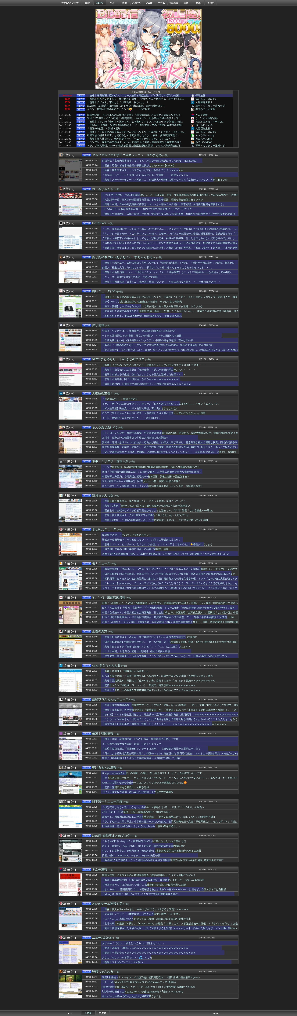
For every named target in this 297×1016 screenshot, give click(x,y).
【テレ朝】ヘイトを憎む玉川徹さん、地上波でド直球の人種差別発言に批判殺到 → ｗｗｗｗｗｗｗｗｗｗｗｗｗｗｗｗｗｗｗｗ (170, 716)
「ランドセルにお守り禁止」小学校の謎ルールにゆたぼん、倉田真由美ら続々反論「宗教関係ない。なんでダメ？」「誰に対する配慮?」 (170, 823)
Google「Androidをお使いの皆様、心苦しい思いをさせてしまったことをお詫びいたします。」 (154, 773)
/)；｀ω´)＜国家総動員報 (108, 597)
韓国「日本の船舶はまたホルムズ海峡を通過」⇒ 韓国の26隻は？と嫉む (142, 758)
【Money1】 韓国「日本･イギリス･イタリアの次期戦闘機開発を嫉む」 (141, 894)
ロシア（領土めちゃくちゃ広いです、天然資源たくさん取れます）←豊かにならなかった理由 (154, 413)
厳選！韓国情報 (102, 733)
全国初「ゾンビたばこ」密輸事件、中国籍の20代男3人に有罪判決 (138, 330)
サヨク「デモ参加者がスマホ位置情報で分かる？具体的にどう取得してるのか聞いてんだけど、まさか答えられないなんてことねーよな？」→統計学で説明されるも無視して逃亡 (170, 590)
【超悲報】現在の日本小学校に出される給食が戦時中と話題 (135, 549)
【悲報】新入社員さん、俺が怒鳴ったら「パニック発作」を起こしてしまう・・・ (132, 139)
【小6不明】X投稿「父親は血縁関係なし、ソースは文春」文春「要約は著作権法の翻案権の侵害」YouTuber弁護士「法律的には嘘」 (170, 196)
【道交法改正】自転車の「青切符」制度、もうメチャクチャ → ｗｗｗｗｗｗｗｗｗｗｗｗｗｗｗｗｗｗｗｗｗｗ (164, 724)
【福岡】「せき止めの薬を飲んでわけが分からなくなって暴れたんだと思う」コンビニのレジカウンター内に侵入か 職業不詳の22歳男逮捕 (170, 298)
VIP (112, 3)
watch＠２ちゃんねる (106, 665)
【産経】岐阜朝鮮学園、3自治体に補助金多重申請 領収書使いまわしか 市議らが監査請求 (153, 879)
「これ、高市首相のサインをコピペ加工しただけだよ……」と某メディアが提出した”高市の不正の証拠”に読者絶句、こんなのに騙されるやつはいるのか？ (170, 230)
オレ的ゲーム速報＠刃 (107, 903)
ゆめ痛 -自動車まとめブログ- (111, 835)
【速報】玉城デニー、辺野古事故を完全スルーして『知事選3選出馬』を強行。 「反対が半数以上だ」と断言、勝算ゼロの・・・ (168, 264)
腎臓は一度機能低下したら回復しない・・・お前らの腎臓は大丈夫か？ (141, 539)
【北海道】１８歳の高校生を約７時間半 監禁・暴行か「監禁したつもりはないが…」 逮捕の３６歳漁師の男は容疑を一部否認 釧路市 (170, 313)
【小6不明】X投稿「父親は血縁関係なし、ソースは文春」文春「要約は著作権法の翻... (135, 125)
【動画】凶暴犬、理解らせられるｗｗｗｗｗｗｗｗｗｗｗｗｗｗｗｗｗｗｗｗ (145, 948)
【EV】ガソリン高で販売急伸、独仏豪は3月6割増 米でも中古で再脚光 (142, 301)
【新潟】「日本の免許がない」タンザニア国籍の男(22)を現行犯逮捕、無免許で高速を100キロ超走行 (157, 345)
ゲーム (161, 3)
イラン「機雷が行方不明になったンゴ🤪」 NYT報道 (118, 109)
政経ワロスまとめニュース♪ (111, 699)
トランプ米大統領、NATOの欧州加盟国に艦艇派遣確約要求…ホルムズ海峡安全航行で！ (151, 467)
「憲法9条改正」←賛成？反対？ (105, 129)
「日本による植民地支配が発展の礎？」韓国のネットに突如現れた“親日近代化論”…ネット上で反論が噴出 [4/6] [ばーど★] (170, 753)
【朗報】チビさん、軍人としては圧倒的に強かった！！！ (119, 102)
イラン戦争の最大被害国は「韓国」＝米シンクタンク (131, 744)
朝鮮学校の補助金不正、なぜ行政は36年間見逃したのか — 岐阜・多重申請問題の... (133, 135)
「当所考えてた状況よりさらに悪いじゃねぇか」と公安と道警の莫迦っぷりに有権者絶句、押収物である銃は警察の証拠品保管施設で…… (170, 245)
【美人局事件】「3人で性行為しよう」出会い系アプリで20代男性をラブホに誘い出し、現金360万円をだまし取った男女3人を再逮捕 (170, 351)
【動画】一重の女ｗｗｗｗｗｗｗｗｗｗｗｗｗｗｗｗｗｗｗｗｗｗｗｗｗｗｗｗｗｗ (149, 952)
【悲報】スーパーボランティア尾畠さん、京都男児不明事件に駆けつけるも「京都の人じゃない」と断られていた (165, 179)
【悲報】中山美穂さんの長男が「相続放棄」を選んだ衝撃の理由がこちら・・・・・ (149, 369)
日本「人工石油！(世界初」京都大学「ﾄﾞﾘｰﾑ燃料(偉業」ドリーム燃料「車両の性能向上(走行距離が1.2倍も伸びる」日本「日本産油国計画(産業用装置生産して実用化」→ (168, 609)
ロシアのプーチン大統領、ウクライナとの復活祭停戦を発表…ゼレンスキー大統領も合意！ (152, 486)
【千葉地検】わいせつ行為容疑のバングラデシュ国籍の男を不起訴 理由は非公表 (147, 340)
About (216, 1013)
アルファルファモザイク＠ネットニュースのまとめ (127, 155)
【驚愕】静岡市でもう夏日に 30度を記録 (125, 787)
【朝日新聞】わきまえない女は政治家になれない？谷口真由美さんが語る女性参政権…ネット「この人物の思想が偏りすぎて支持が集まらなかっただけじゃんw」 (170, 580)
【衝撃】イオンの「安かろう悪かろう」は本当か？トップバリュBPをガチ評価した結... (135, 122)
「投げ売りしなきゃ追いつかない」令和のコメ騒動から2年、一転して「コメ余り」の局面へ (153, 807)
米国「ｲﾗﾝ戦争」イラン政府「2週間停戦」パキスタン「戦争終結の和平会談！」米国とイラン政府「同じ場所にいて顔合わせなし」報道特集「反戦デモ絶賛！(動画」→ (170, 605)
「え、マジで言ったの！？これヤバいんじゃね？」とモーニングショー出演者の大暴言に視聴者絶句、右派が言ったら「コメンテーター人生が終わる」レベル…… (170, 235)
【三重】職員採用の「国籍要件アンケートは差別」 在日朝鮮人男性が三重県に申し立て (151, 748)
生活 (186, 3)
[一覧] (165, 155)
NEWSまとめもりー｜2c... (209, 121)
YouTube (173, 3)
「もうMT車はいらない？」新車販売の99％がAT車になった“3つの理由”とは (144, 841)
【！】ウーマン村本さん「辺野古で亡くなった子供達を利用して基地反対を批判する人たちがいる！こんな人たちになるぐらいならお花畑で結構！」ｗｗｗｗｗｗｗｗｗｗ (170, 721)
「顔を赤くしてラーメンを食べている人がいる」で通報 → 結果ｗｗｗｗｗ (146, 175)
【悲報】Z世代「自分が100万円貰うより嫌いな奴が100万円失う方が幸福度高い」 (147, 505)
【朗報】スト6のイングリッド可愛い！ (123, 962)
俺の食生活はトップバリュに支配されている (126, 535)
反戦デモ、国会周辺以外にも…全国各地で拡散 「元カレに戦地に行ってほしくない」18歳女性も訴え (159, 816)
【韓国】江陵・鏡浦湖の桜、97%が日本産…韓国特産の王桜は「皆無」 (141, 739)
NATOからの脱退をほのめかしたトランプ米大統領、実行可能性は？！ (126, 106)
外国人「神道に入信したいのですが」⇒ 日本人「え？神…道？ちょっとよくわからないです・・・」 (158, 267)
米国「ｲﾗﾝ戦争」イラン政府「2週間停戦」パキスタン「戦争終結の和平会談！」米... (134, 118)
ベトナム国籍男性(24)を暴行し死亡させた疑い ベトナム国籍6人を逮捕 (141, 335)
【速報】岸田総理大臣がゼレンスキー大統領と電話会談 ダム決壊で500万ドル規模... (134, 96)
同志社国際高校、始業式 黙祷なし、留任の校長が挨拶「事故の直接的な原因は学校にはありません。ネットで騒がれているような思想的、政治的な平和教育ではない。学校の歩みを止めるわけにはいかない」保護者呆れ (170, 449)
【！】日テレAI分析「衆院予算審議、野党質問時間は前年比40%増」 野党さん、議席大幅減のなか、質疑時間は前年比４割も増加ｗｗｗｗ (170, 434)
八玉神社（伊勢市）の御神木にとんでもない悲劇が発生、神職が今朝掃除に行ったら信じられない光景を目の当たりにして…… (168, 240)
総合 (87, 3)
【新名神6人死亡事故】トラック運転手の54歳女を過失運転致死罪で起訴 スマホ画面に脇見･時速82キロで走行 (163, 860)
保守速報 (200, 95)
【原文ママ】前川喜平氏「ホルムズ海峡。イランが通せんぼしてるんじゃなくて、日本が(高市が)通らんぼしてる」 (165, 656)
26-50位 (102, 1013)
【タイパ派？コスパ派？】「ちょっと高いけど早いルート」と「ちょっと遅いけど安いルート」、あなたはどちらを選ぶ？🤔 (170, 779)
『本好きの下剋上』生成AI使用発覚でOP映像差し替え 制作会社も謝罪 (142, 315)
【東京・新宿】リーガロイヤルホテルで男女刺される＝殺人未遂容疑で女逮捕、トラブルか (152, 306)
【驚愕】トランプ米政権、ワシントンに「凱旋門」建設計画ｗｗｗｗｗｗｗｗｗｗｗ (149, 685)
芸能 (124, 3)
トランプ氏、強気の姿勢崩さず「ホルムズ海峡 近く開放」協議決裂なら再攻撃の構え (134, 142)
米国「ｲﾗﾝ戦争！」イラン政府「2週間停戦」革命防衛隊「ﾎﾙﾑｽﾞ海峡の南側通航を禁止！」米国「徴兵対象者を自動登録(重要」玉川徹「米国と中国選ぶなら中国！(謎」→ (170, 624)
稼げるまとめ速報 (205, 109)
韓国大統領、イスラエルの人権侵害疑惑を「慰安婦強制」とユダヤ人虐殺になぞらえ (134, 115)
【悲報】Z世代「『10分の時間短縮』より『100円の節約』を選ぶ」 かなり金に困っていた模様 (155, 520)
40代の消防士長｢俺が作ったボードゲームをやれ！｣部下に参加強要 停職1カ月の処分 (148, 986)
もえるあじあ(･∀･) (104, 427)
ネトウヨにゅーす (205, 135)
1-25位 (88, 1013)
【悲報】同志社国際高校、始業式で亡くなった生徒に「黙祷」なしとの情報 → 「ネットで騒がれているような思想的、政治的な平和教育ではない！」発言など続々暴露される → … (170, 707)
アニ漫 (149, 3)
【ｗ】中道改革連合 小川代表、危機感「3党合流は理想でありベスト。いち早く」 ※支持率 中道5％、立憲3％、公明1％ (169, 451)
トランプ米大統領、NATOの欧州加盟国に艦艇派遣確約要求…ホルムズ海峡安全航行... (134, 146)
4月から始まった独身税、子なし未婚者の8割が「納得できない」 (138, 812)
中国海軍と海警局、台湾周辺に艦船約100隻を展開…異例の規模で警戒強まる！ (146, 476)
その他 (210, 3)
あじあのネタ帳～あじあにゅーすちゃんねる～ (124, 257)
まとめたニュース (104, 529)
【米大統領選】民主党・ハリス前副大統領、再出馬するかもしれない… (141, 408)
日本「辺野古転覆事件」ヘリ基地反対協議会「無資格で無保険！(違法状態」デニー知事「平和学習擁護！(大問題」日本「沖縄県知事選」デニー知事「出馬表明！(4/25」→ (168, 619)
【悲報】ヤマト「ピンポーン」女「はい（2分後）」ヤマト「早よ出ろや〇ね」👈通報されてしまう (157, 544)
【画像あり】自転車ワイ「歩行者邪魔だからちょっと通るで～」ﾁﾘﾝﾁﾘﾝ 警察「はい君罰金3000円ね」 (158, 510)
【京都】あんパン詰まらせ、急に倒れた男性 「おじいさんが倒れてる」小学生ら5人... (135, 99)
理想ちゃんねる (102, 971)
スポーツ (136, 3)
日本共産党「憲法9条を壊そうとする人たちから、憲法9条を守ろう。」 (141, 826)
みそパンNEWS (204, 142)
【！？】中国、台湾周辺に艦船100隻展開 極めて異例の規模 (136, 651)
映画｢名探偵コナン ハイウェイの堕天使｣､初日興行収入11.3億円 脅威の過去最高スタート (151, 977)
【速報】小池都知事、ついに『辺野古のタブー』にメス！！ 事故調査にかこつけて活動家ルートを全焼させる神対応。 (167, 272)
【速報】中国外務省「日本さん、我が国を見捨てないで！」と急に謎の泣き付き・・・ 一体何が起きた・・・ (162, 281)
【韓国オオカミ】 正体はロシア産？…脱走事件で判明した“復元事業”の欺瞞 (144, 884)
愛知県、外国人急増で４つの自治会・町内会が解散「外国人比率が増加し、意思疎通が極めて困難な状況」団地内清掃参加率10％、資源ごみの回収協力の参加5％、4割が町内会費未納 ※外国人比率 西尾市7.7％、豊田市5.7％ (170, 444)
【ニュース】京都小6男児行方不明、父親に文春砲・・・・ (134, 277)
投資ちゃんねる (204, 138)
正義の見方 (99, 631)
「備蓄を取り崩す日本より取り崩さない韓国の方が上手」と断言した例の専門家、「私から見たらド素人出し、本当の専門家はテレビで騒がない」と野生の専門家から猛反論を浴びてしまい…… (170, 249)
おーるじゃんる (204, 125)
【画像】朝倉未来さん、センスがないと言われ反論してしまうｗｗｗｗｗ (142, 170)
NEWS (99, 3)
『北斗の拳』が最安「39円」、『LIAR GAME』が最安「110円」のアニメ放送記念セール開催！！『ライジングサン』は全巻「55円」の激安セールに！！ (170, 925)
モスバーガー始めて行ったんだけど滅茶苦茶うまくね (131, 996)
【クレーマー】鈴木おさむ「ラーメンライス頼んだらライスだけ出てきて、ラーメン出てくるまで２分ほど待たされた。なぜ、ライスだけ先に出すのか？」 (170, 585)
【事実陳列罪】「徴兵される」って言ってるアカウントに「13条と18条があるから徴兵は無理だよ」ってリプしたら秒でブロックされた (170, 571)
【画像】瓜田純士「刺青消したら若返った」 (126, 671)
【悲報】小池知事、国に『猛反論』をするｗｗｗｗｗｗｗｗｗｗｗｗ (140, 379)
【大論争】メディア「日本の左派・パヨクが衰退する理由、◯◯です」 (141, 914)
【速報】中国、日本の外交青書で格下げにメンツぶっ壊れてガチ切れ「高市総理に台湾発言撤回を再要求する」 (163, 204)
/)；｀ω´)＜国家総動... (207, 118)
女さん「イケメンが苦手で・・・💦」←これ (127, 957)
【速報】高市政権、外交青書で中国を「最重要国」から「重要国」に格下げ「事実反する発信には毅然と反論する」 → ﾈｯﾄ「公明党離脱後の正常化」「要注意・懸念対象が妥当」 (170, 711)
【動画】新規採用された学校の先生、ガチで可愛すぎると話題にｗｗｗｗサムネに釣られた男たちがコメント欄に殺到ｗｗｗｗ (170, 930)
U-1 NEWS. (99, 223)
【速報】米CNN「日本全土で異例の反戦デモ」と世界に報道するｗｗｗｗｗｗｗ (146, 384)
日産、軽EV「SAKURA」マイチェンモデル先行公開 (131, 855)
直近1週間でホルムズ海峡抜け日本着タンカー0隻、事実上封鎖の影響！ (141, 481)
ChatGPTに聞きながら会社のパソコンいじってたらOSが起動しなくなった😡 (144, 782)
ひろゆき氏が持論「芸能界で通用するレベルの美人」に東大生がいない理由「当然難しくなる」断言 (157, 675)
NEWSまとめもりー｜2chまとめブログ (118, 359)
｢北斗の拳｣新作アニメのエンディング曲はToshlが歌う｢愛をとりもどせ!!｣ (143, 991)
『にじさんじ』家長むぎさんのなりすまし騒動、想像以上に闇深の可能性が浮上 (146, 918)
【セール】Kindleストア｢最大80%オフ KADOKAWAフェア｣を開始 (139, 982)
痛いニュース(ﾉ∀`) (205, 98)
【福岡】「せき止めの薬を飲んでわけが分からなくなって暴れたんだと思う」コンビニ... (136, 132)
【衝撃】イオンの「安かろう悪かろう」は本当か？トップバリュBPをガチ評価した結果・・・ (154, 365)
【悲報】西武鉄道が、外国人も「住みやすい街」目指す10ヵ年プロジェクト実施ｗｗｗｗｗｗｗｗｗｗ (158, 680)
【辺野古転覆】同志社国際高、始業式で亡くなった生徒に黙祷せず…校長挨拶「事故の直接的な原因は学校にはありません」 (168, 575)
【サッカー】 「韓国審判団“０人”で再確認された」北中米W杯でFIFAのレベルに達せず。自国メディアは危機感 (164, 889)
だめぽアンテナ (70, 3)
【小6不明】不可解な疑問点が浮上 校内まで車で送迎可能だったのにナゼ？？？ (147, 209)
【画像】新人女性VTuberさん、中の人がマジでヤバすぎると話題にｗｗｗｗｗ (145, 909)
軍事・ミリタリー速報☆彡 (210, 105)
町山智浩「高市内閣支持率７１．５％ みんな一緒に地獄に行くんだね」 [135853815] (149, 160)
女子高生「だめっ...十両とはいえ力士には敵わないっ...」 (133, 943)
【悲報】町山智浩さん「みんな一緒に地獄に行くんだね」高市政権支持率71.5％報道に (150, 637)
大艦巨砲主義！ (204, 102)
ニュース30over (102, 937)
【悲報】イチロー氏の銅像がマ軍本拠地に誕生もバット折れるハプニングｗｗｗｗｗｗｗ (151, 690)
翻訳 (198, 3)
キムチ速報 (201, 114)
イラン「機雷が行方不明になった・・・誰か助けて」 (131, 417)
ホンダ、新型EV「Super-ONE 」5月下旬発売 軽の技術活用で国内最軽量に (144, 846)
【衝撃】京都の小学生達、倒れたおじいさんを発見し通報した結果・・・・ (144, 374)
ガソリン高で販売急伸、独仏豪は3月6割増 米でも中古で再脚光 (138, 792)
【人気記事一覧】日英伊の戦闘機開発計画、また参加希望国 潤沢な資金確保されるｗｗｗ (152, 199)
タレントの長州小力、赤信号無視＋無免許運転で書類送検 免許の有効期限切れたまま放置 (151, 850)
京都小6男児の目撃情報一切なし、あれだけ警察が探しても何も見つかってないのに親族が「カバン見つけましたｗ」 (166, 553)
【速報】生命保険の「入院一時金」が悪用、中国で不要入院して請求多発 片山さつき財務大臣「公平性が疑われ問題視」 (170, 213)
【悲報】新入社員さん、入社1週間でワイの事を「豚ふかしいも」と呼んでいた (146, 515)
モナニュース (101, 563)
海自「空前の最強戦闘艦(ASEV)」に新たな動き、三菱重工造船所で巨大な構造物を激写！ (152, 471)
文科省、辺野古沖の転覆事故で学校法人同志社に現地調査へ (135, 437)
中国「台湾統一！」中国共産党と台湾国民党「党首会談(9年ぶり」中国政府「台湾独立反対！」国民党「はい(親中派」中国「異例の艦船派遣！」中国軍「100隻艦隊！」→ (170, 614)
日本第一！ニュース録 (107, 801)
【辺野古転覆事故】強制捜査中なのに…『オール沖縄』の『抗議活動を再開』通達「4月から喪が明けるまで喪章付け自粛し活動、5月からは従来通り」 (170, 643)
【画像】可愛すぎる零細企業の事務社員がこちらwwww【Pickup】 (139, 165)
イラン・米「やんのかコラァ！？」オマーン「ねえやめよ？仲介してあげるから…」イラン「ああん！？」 (161, 403)
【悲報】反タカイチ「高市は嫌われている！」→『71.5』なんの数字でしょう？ (146, 646)
